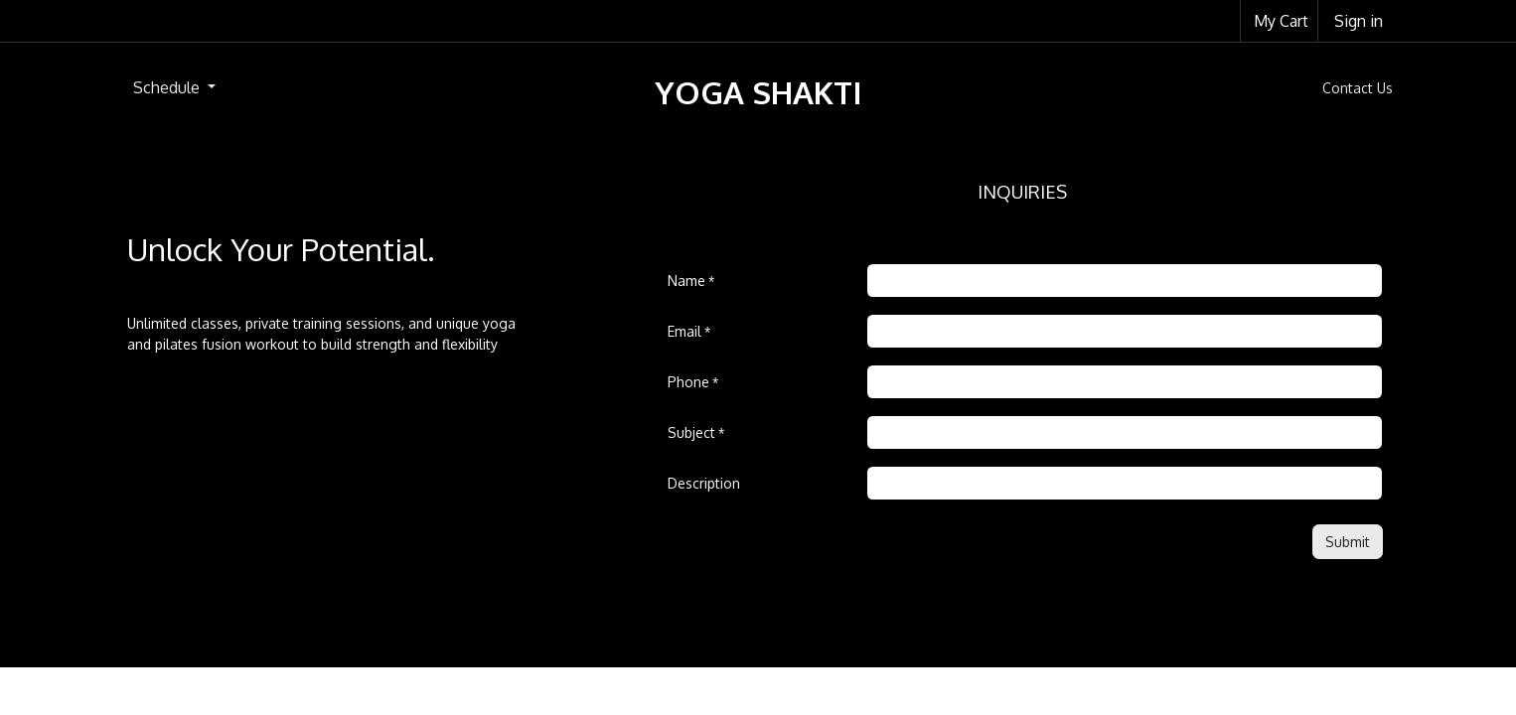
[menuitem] (174, 87)
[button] (1347, 541)
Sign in (1358, 21)
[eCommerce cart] (1279, 21)
